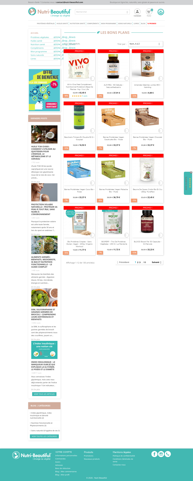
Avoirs (57, 462)
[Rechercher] (102, 11)
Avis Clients (186, 183)
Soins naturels (125, 23)
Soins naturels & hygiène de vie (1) (45, 430)
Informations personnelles (66, 455)
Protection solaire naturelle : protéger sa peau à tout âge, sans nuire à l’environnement (44, 209)
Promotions (88, 456)
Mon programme (108, 23)
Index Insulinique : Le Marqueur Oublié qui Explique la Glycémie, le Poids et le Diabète (43, 366)
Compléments (93, 23)
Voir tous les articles (44, 394)
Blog (143, 23)
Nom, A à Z (146, 44)
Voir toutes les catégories (44, 436)
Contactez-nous (119, 465)
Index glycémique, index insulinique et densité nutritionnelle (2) (41, 415)
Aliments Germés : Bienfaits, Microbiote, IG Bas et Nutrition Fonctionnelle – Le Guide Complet (43, 262)
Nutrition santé (77, 23)
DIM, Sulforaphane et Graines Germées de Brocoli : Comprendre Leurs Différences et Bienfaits (43, 314)
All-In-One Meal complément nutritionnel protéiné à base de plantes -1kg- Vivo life (79, 86)
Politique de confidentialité (124, 456)
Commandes (60, 459)
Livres (136, 23)
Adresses (59, 465)
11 (145, 262)
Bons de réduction (62, 468)
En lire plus (35, 182)
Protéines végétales (46, 23)
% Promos (151, 23)
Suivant (157, 262)
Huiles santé (62, 23)
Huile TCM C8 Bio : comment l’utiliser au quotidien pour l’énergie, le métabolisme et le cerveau (43, 152)
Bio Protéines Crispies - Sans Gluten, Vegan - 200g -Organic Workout (79, 244)
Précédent (122, 262)
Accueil (34, 33)
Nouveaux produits (92, 459)
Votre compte (63, 452)
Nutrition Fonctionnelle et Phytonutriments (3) (41, 424)
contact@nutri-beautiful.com (69, 2)
